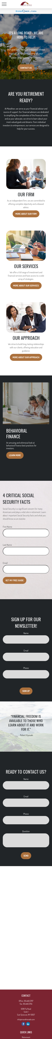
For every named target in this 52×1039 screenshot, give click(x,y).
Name (26, 633)
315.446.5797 (28, 1001)
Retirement (26, 1037)
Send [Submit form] (26, 855)
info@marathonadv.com (26, 1019)
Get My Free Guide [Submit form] (15, 580)
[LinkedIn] (28, 1024)
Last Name (7, 544)
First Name (7, 526)
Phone (26, 668)
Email (5, 563)
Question (26, 831)
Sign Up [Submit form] (26, 691)
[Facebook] (23, 1024)
